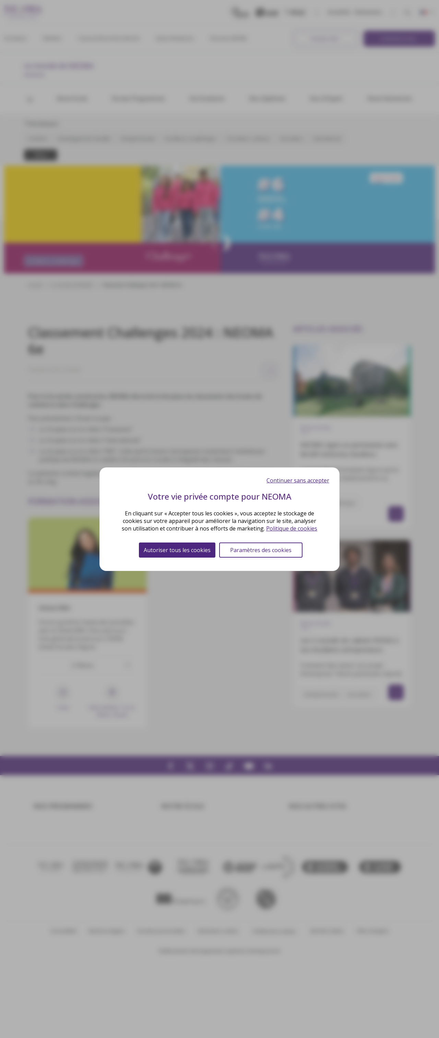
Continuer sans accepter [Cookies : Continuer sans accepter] (297, 480)
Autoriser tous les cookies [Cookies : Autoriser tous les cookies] (177, 550)
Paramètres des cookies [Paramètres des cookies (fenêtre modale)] (261, 550)
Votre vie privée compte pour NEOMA (220, 496)
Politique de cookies (291, 528)
